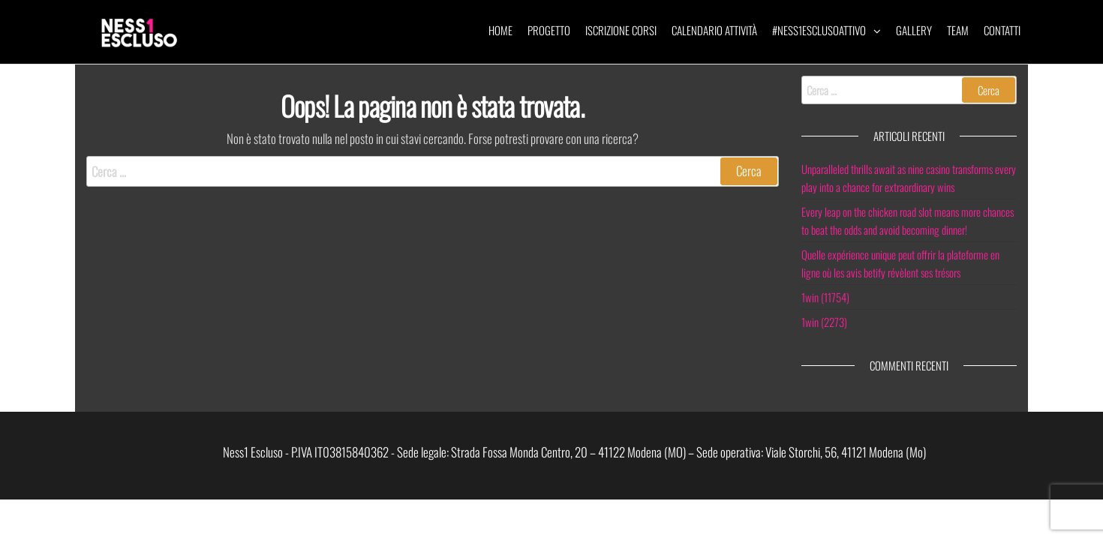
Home (500, 30)
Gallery (914, 30)
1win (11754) (825, 297)
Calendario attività (714, 30)
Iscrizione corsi (621, 30)
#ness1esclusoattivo (819, 30)
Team (958, 30)
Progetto (548, 30)
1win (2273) (824, 322)
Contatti (1002, 30)
